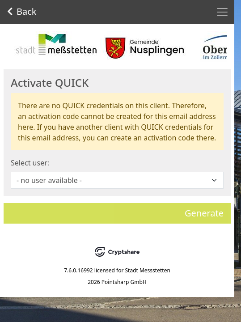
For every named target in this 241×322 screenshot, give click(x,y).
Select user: (30, 163)
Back (22, 11)
